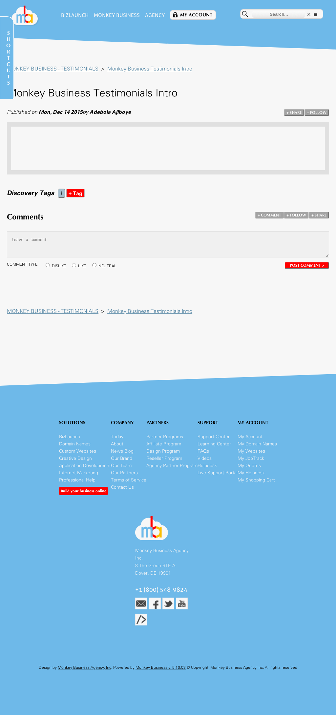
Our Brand (121, 461)
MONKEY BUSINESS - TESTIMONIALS (55, 69)
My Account (194, 15)
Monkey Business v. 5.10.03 (161, 671)
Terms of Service (128, 483)
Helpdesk (207, 469)
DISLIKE (62, 266)
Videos (205, 461)
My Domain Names (257, 447)
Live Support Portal (218, 476)
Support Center (214, 440)
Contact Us (122, 490)
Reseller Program (164, 461)
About (117, 447)
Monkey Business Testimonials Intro (152, 69)
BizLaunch (73, 15)
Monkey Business (115, 15)
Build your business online (83, 494)
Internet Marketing (78, 476)
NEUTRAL (110, 266)
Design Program (163, 454)
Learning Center (214, 447)
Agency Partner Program (172, 469)
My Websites (251, 454)
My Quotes (249, 469)
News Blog (122, 454)
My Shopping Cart (256, 483)
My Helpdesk (251, 476)
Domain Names (75, 447)
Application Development (85, 469)
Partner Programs (164, 440)
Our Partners (124, 476)
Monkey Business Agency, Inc (84, 671)
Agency (153, 15)
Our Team (121, 469)
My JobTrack (251, 461)
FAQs (203, 454)
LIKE (85, 266)
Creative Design (75, 461)
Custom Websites (77, 454)
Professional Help (77, 483)
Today (117, 440)
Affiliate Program (163, 447)
